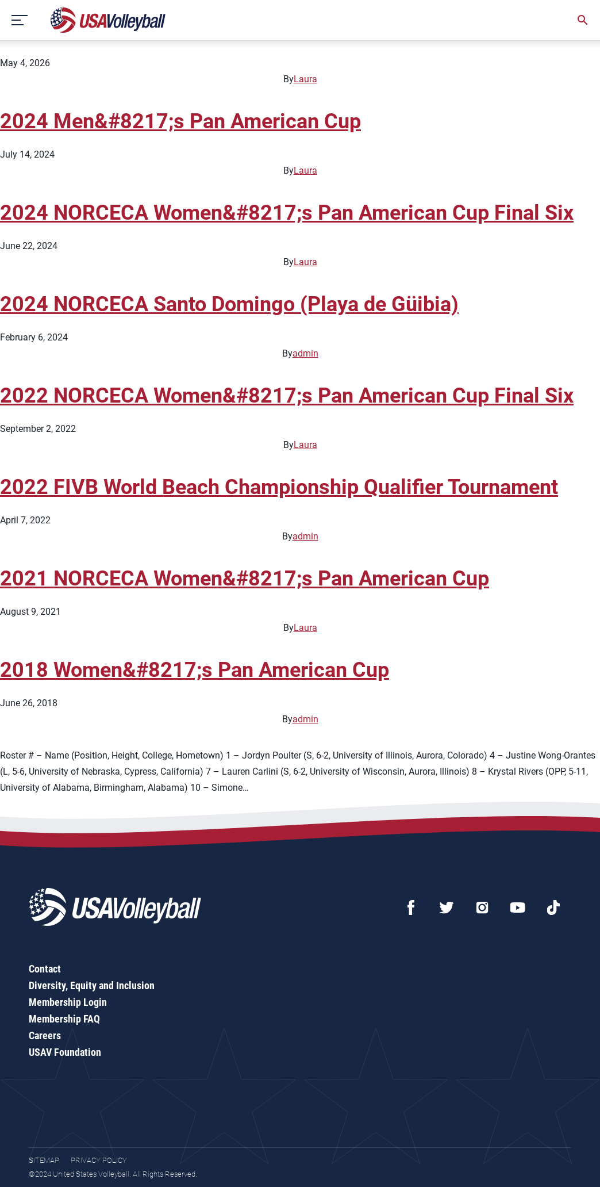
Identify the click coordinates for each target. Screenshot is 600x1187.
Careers (45, 1035)
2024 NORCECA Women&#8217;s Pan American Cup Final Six (287, 213)
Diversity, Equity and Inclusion (92, 985)
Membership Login (68, 1002)
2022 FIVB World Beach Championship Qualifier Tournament (279, 487)
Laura (305, 79)
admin (305, 353)
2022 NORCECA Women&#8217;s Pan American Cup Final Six (287, 396)
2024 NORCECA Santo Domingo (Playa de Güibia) (229, 304)
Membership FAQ (64, 1019)
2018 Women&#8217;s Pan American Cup (194, 670)
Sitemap (44, 1160)
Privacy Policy (99, 1160)
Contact (45, 969)
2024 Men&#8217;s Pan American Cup (180, 121)
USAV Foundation (65, 1052)
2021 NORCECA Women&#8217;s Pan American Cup (244, 578)
